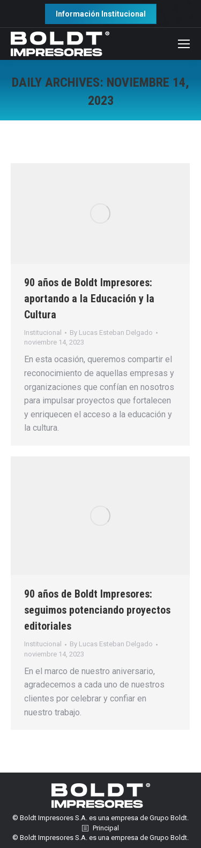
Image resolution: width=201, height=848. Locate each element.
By (111, 332)
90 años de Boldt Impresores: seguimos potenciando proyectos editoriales (97, 609)
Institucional (43, 332)
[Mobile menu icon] (183, 43)
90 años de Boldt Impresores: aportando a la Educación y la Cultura (89, 298)
